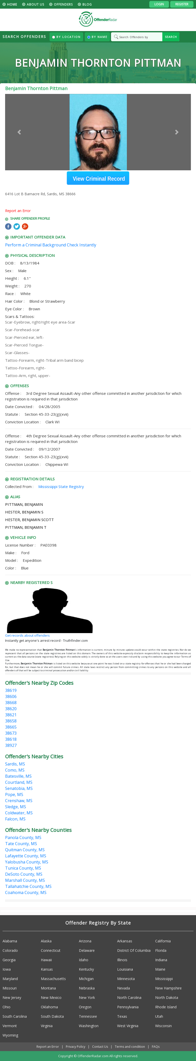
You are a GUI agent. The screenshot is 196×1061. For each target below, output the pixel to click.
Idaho (83, 959)
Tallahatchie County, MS (28, 886)
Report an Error (18, 210)
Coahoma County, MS (25, 892)
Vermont (10, 1025)
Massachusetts (53, 978)
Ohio (6, 1006)
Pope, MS (14, 794)
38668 (11, 702)
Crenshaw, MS (18, 800)
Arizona (85, 941)
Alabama (10, 941)
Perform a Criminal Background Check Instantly (50, 245)
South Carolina (15, 1016)
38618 (11, 739)
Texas (122, 1016)
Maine (160, 969)
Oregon (85, 1006)
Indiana (161, 959)
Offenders (63, 4)
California (163, 941)
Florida (160, 950)
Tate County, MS (21, 843)
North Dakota (166, 997)
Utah (159, 1016)
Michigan (86, 978)
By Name (97, 37)
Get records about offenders (27, 635)
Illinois (122, 959)
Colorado (10, 950)
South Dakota (52, 1016)
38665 (11, 727)
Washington (89, 1025)
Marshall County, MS (25, 880)
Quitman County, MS (25, 850)
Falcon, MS (15, 819)
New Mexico (51, 997)
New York (87, 997)
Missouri (10, 988)
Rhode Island (166, 1006)
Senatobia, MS (19, 788)
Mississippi (164, 978)
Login (159, 4)
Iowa (7, 969)
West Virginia (127, 1025)
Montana (48, 988)
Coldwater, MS (19, 813)
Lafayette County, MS (25, 856)
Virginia (47, 1025)
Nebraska (87, 988)
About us (35, 4)
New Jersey (12, 997)
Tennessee (88, 1016)
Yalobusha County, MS (26, 862)
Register (181, 4)
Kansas (47, 969)
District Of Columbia (134, 950)
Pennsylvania (128, 1006)
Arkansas (124, 941)
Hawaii (46, 959)
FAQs (156, 1046)
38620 (11, 708)
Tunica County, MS (23, 868)
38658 (11, 721)
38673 (11, 733)
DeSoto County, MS (23, 874)
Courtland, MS (18, 782)
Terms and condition (130, 1046)
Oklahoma (49, 1006)
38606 (11, 696)
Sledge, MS (15, 806)
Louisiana (125, 969)
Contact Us (100, 1046)
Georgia (9, 959)
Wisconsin (163, 1025)
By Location (66, 37)
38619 (11, 690)
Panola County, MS (23, 837)
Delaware (87, 950)
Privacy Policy (75, 1046)
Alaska (46, 941)
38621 (11, 715)
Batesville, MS (18, 776)
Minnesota (126, 978)
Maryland (10, 978)
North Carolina (129, 997)
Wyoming (10, 1035)
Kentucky (86, 969)
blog (87, 4)
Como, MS (14, 770)
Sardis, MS (15, 764)
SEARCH (171, 37)
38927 (11, 745)
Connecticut (50, 950)
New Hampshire (168, 988)
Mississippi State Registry (61, 486)
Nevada (123, 988)
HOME (12, 4)
